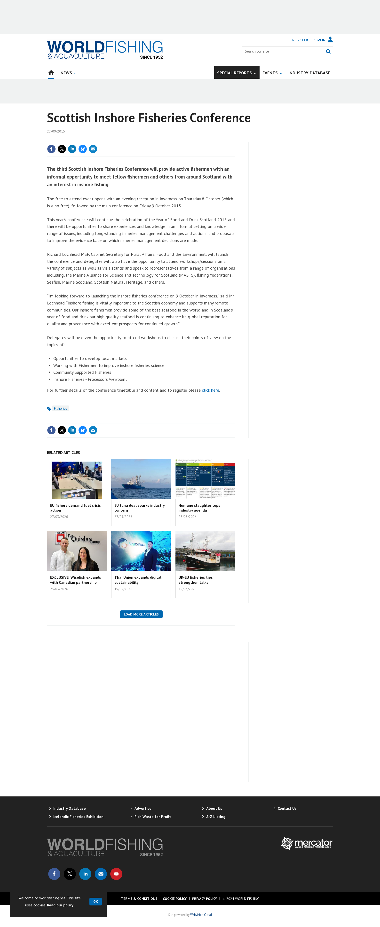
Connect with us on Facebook (54, 874)
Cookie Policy (175, 898)
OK (95, 901)
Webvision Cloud (201, 915)
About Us (214, 808)
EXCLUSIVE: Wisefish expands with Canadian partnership (75, 579)
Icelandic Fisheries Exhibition (78, 816)
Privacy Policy (204, 898)
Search (328, 51)
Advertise (143, 808)
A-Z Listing (215, 816)
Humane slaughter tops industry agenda (199, 508)
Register (300, 40)
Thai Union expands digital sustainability (137, 579)
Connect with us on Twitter (69, 874)
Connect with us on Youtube (116, 874)
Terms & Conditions (139, 898)
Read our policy (60, 905)
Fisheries (60, 408)
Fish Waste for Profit (153, 816)
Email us (101, 874)
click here (210, 390)
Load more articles (141, 614)
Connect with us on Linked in (85, 874)
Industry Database (69, 808)
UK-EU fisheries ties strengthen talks (196, 579)
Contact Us (287, 808)
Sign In (319, 40)
